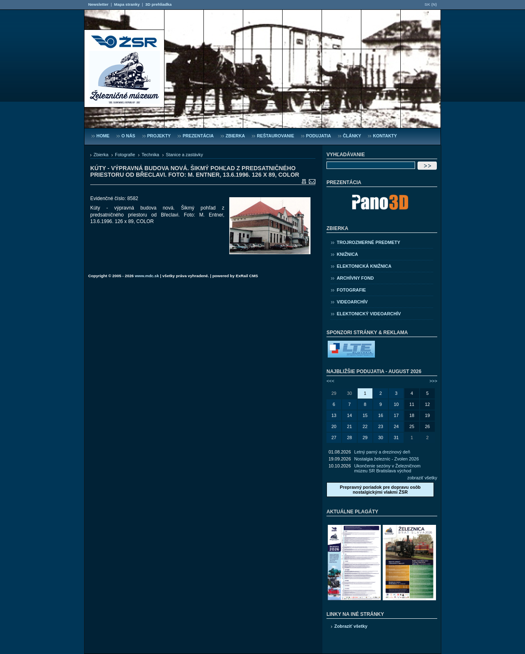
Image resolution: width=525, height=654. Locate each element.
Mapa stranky (127, 4)
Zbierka (101, 154)
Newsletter (98, 4)
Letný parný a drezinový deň (382, 451)
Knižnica (347, 254)
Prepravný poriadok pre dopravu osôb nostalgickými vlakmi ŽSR (380, 489)
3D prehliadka (158, 4)
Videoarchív (352, 301)
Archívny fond (355, 278)
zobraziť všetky (422, 477)
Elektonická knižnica (364, 266)
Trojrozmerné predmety (368, 242)
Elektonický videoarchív (369, 313)
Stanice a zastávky (184, 154)
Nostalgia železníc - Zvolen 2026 (386, 458)
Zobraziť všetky (351, 626)
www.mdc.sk (147, 275)
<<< (330, 380)
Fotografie (125, 154)
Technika (150, 154)
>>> (433, 380)
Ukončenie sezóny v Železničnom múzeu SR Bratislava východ (387, 468)
